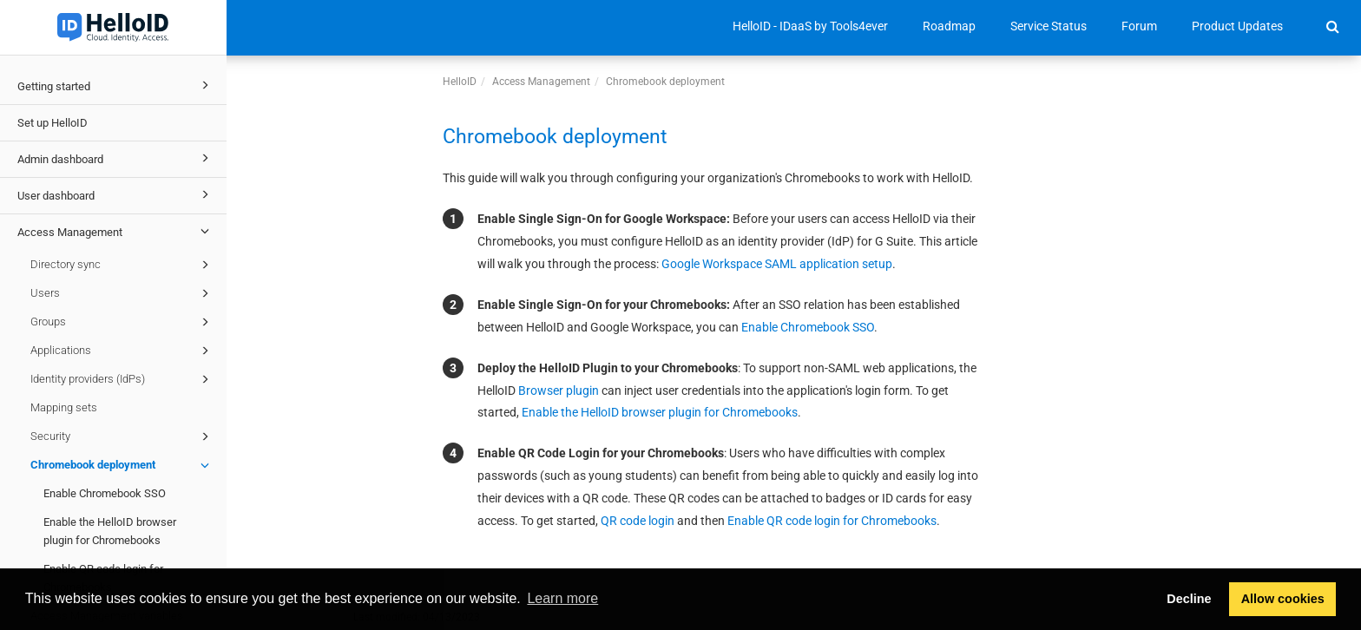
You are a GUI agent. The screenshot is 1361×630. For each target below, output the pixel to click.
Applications (122, 350)
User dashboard (115, 194)
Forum (1139, 26)
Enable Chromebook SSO (104, 493)
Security (122, 436)
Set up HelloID (52, 122)
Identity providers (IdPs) (122, 379)
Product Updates (1237, 26)
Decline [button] (1189, 599)
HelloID (460, 81)
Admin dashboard (115, 157)
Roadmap (949, 26)
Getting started (115, 85)
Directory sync (122, 264)
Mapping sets (63, 407)
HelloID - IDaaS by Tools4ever (810, 26)
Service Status (1048, 26)
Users (122, 293)
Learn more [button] (562, 598)
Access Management (115, 230)
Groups (122, 321)
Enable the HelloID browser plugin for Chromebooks (109, 531)
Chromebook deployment (122, 465)
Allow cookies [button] (1283, 599)
